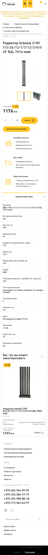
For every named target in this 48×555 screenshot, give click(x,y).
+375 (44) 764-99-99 (16, 490)
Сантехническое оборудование (18, 453)
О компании (9, 468)
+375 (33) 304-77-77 (16, 494)
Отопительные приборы (12, 28)
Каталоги (8, 534)
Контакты (8, 476)
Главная (6, 24)
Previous (4, 197)
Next (44, 197)
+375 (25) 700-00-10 (16, 498)
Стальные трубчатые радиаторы (16, 31)
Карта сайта (9, 527)
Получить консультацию (16, 129)
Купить (37, 433)
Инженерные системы (14, 457)
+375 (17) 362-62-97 (16, 503)
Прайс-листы (10, 530)
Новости (7, 479)
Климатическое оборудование (26, 24)
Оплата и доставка (12, 472)
